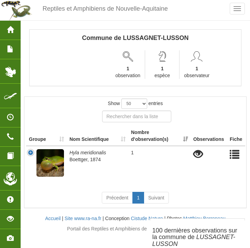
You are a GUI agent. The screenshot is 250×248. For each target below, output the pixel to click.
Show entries (135, 104)
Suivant (156, 197)
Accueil (53, 218)
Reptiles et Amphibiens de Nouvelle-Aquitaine (105, 8)
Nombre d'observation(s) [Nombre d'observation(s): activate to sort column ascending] (149, 136)
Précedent (117, 197)
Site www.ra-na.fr (83, 218)
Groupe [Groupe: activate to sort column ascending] (37, 139)
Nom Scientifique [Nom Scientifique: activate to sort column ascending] (89, 139)
